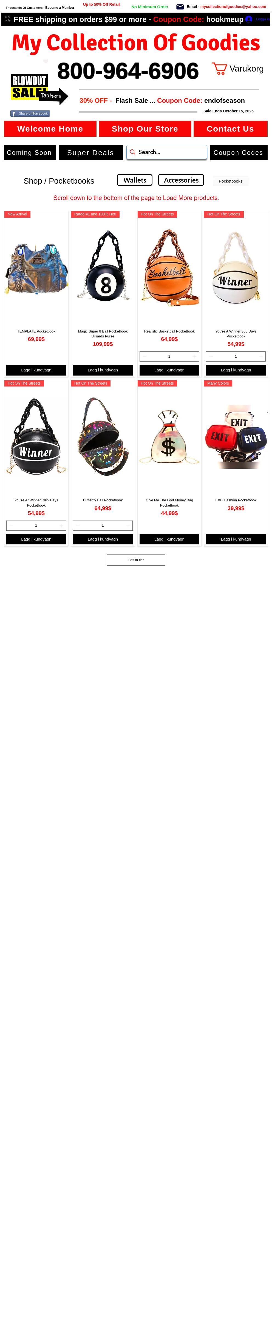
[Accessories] (181, 180)
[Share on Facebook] (30, 113)
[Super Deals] (91, 152)
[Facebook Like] (65, 114)
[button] (160, 100)
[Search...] (166, 152)
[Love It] (45, 61)
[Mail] (180, 7)
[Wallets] (134, 180)
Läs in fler (136, 560)
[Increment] (194, 356)
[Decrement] (143, 356)
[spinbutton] (169, 356)
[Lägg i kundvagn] (36, 370)
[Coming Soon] (30, 152)
